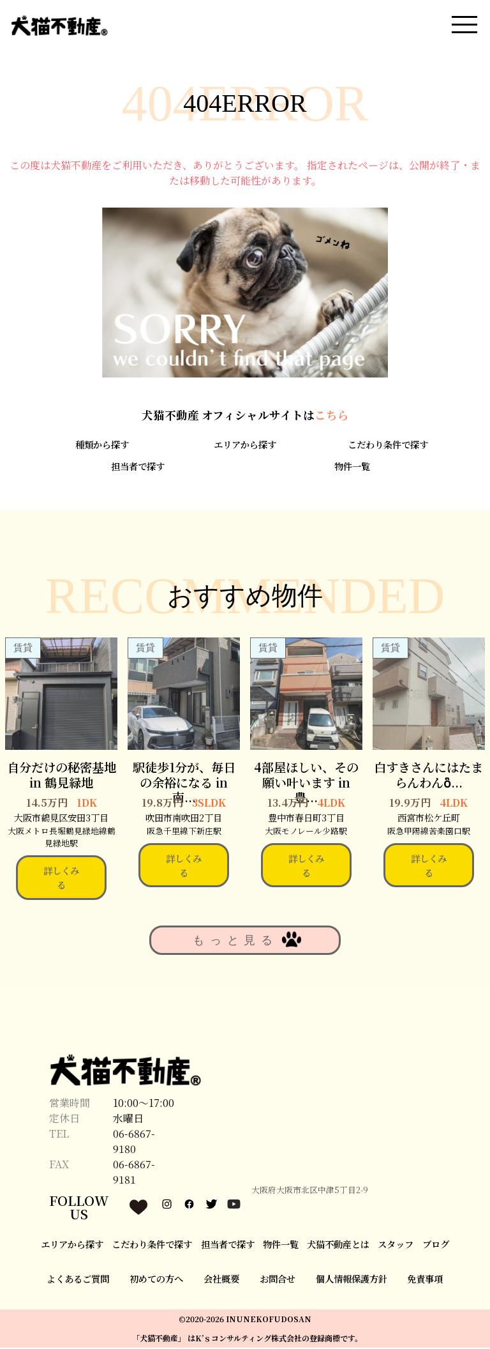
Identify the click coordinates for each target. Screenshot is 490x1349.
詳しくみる (61, 879)
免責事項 (425, 1280)
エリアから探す (245, 446)
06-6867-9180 (134, 1143)
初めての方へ (156, 1280)
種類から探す (102, 446)
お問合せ (277, 1280)
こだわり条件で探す (388, 446)
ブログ (435, 1245)
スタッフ (395, 1245)
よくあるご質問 (78, 1280)
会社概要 (221, 1280)
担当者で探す (138, 468)
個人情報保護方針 (351, 1280)
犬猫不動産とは (338, 1245)
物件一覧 (352, 468)
